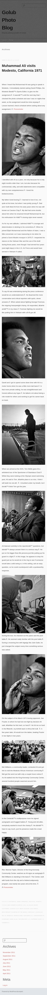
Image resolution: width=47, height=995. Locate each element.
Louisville (39, 912)
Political (32, 901)
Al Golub (30, 905)
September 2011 (9, 956)
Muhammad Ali (28, 915)
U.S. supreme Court (35, 919)
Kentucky (31, 912)
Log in (5, 985)
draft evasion (24, 908)
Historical (12, 901)
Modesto (10, 915)
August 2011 (7, 959)
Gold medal (34, 908)
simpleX (20, 991)
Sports (38, 901)
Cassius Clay (14, 908)
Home (5, 40)
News (19, 901)
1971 (24, 905)
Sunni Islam (14, 919)
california (5, 908)
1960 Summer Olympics (14, 905)
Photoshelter (18, 109)
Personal (25, 901)
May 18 (4, 915)
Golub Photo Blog (9, 20)
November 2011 (9, 952)
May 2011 (6, 970)
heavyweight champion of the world (14, 912)
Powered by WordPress (9, 991)
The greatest (22, 919)
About (11, 40)
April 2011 (6, 973)
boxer (36, 905)
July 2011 (6, 963)
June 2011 (7, 966)
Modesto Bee (18, 915)
